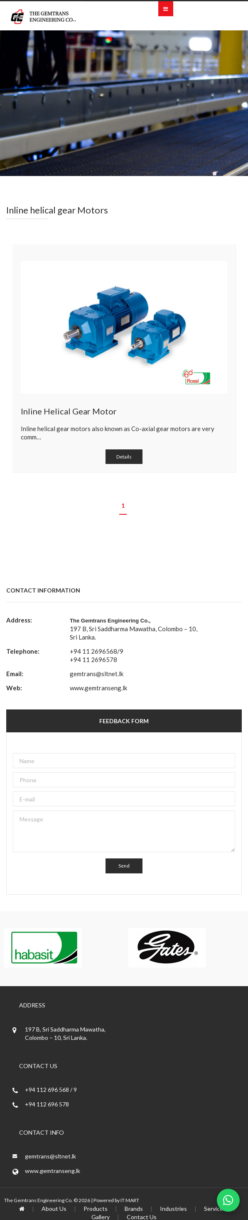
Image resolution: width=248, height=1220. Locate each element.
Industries (173, 1208)
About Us (54, 1208)
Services (215, 1208)
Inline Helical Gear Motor (69, 411)
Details (124, 457)
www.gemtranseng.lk (98, 688)
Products (95, 1208)
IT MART (129, 1200)
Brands (134, 1208)
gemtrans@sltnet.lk (96, 673)
